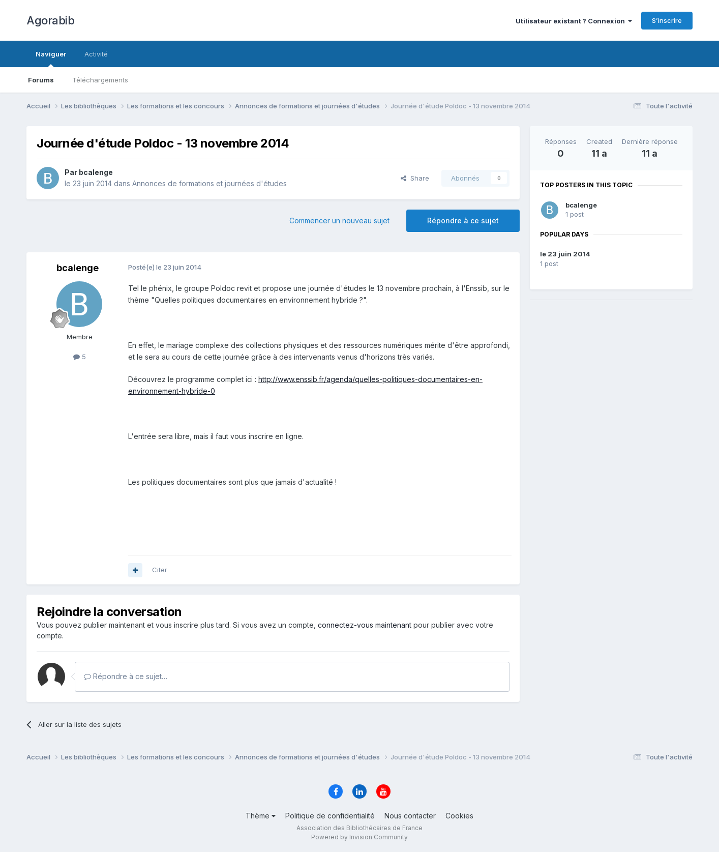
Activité (96, 54)
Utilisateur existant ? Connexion (574, 21)
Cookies (459, 815)
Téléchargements (100, 80)
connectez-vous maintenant (364, 625)
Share (415, 178)
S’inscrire (667, 20)
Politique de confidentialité (330, 815)
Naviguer (51, 58)
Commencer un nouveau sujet (339, 220)
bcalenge (581, 205)
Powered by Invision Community (359, 837)
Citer (159, 570)
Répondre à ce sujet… (125, 676)
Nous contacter (410, 815)
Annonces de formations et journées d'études (209, 183)
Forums (41, 80)
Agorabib (50, 20)
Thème (261, 815)
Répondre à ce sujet (463, 220)
